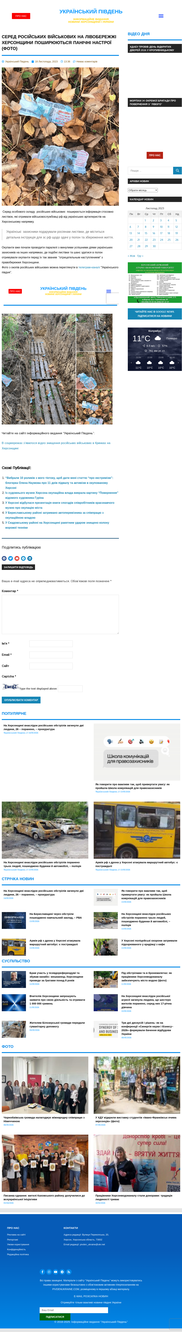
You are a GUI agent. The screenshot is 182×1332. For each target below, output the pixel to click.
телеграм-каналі (89, 267)
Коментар (10, 591)
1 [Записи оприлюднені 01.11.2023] (145, 220)
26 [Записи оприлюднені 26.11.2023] (176, 239)
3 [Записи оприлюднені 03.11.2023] (161, 220)
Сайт (5, 666)
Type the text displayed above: (38, 688)
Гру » (140, 255)
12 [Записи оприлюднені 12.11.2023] (176, 226)
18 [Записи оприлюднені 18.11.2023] (169, 233)
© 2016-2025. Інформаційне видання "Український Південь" (91, 1321)
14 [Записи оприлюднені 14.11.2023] (138, 233)
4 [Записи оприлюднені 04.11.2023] (168, 220)
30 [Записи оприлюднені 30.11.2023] (154, 246)
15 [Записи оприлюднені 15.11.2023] (146, 233)
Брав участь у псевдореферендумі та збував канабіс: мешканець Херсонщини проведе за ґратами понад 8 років (56, 976)
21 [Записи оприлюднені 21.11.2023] (138, 239)
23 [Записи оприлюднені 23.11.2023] (154, 239)
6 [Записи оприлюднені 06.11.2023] (130, 226)
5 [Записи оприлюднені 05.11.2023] (176, 220)
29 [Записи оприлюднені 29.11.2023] (146, 246)
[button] (161, 16)
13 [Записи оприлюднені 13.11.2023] (131, 233)
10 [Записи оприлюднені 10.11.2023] (161, 226)
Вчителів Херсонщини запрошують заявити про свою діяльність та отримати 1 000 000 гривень (57, 1000)
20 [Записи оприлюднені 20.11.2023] (131, 239)
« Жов (131, 255)
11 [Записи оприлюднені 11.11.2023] (168, 226)
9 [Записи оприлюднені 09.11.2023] (153, 226)
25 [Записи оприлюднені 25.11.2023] (169, 239)
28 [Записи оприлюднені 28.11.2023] (138, 246)
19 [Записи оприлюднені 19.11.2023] (176, 233)
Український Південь (91, 11)
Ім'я (5, 643)
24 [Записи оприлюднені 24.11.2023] (161, 239)
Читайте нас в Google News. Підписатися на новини (155, 314)
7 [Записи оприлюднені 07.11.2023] (138, 226)
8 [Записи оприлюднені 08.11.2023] (145, 226)
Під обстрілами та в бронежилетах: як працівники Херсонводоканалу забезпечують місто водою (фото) (146, 976)
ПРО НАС (154, 155)
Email (7, 654)
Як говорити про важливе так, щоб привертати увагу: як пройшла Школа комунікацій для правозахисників (146, 894)
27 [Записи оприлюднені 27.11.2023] (131, 246)
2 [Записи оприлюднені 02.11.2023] (153, 220)
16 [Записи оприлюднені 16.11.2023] (154, 233)
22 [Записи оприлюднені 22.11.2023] (146, 239)
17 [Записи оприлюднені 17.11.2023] (161, 233)
